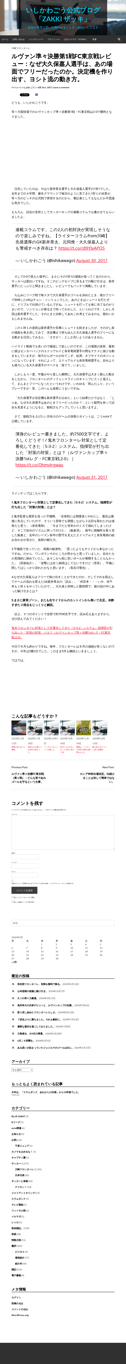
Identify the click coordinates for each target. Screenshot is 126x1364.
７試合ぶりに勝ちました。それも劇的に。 (39, 1019)
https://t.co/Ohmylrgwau (39, 465)
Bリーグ (15, 1122)
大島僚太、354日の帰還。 (31, 1033)
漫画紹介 (19, 1257)
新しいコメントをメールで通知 (24, 897)
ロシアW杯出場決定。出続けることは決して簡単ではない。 (97, 777)
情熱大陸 (16, 1240)
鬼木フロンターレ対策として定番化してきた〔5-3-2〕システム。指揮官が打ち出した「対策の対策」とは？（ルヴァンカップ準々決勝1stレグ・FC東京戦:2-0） (62, 632)
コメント (14, 814)
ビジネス (19, 1251)
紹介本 (18, 1263)
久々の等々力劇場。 (28, 998)
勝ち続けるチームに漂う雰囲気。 (99, 748)
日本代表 (19, 1175)
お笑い (15, 1139)
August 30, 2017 (91, 260)
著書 (94, 39)
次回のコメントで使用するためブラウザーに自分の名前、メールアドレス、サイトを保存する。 (43, 883)
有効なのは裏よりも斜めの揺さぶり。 (35, 749)
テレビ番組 (17, 1204)
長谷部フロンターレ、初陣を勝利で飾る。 (39, 984)
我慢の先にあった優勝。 (18, 748)
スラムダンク (18, 1198)
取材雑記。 (17, 1228)
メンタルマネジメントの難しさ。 (51, 748)
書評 (13, 1245)
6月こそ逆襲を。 (26, 1040)
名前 (13, 853)
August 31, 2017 (91, 477)
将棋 (13, 1234)
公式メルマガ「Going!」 (76, 39)
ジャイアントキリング (23, 1192)
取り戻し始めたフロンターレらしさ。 (37, 1012)
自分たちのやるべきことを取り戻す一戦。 (67, 749)
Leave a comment (61, 87)
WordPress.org (20, 1315)
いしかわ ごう (28, 87)
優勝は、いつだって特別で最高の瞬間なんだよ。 (83, 749)
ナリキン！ (21, 1187)
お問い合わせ (18, 39)
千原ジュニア (22, 1145)
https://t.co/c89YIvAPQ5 (81, 248)
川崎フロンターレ (20, 48)
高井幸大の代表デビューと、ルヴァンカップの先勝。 (45, 1005)
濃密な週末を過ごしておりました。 (36, 1026)
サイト (13, 872)
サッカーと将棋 (19, 1181)
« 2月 (14, 962)
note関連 (16, 1128)
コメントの (19, 1309)
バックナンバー (36, 39)
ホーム (5, 39)
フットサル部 (18, 1210)
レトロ (15, 1222)
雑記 (13, 1269)
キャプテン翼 (18, 1157)
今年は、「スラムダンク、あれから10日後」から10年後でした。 (45, 1092)
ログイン (16, 1297)
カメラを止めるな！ (22, 1151)
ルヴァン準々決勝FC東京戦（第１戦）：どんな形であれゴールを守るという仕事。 (28, 777)
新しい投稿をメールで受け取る (24, 902)
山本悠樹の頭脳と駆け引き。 (32, 991)
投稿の (17, 1303)
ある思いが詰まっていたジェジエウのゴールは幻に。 (45, 1047)
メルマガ (16, 1216)
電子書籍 (16, 1275)
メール (14, 862)
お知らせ (16, 1134)
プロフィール (53, 39)
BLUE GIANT (18, 1116)
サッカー (16, 1163)
